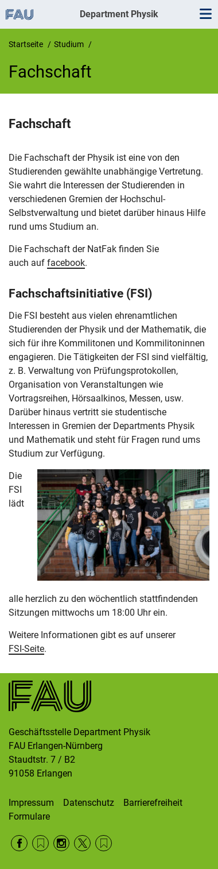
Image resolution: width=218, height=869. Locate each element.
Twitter (82, 843)
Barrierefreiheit (152, 802)
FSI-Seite (26, 648)
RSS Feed (40, 843)
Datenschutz (88, 802)
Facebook (19, 843)
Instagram (61, 843)
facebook (66, 262)
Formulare (29, 816)
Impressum (31, 802)
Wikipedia (103, 843)
